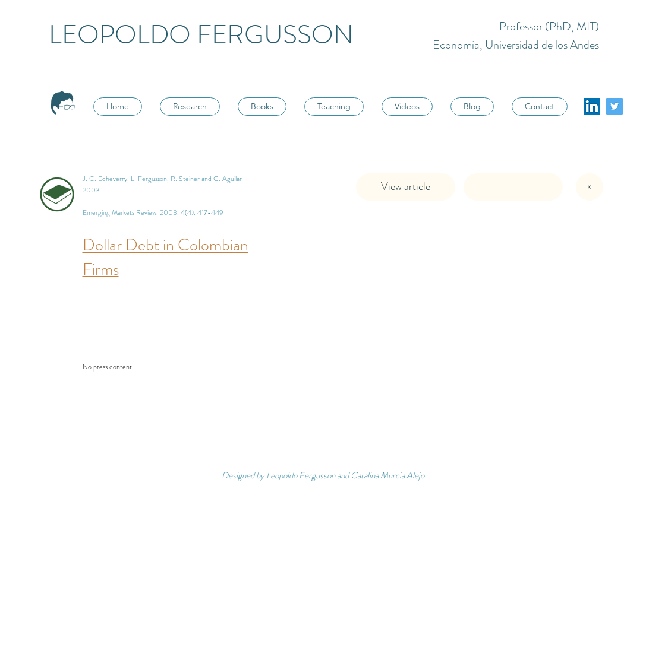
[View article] (405, 187)
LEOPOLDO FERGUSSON (201, 34)
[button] (513, 187)
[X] (589, 187)
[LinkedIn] (592, 106)
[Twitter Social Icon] (614, 106)
